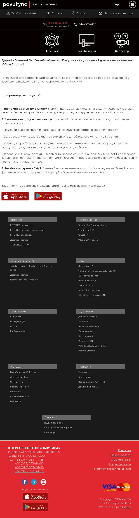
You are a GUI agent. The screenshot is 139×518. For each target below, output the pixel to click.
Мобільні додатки (86, 350)
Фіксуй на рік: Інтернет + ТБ (92, 295)
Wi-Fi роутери (17, 382)
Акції (81, 260)
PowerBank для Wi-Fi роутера (24, 372)
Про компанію (121, 460)
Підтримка (85, 311)
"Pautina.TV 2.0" (86, 230)
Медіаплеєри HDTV (19, 386)
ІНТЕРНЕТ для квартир (21, 225)
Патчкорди (15, 391)
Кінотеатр (121, 43)
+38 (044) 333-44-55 (29, 460)
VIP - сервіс (83, 321)
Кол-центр (49, 432)
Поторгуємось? (85, 266)
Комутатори (16, 401)
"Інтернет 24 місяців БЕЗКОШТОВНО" (97, 271)
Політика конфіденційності (112, 469)
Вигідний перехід (87, 280)
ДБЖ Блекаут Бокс (19, 377)
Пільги (13, 326)
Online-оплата (120, 455)
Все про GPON (85, 341)
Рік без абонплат (18, 331)
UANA (126, 507)
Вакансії (50, 417)
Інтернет (52, 43)
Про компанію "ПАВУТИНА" (91, 382)
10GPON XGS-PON (19, 244)
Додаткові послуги (19, 240)
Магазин (16, 366)
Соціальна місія (120, 464)
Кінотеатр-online (22, 260)
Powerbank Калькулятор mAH (92, 346)
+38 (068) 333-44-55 (29, 471)
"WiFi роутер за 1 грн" (88, 276)
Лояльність (18, 311)
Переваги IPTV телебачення (24, 279)
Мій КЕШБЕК (16, 316)
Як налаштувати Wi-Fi (89, 326)
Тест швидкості (85, 336)
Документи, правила (88, 386)
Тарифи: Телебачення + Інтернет (94, 225)
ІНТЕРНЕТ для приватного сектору (27, 230)
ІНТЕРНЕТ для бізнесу (21, 235)
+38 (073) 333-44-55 (29, 463)
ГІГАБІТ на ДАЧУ (86, 285)
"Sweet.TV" (83, 235)
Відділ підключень (53, 423)
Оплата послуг (85, 331)
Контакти (84, 366)
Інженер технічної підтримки (58, 427)
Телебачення (87, 43)
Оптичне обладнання (20, 396)
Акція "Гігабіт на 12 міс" (89, 290)
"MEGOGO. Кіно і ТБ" (88, 240)
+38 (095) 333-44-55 (29, 467)
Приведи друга (17, 321)
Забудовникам (85, 377)
